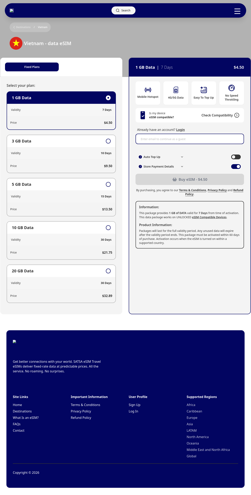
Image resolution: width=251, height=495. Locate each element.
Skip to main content (15, 3)
